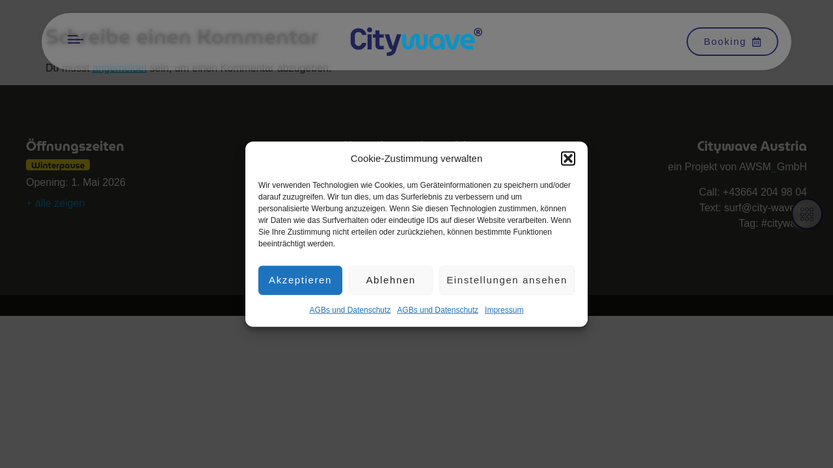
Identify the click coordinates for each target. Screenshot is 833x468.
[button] (568, 161)
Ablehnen (390, 283)
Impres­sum (504, 312)
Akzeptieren (300, 283)
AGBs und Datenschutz (350, 312)
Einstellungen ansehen (506, 283)
